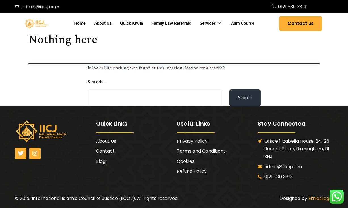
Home (80, 23)
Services (210, 23)
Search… (97, 82)
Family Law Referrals (171, 23)
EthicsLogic (320, 198)
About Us (103, 23)
